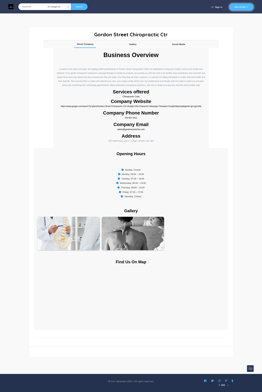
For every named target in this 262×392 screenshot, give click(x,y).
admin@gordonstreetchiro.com (131, 129)
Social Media (178, 44)
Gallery (133, 44)
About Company (85, 44)
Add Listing (241, 7)
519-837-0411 (131, 118)
